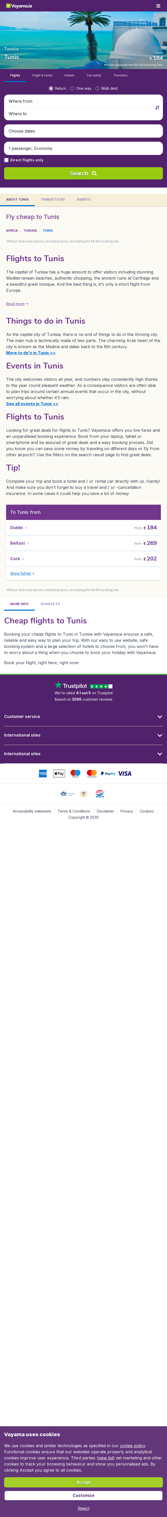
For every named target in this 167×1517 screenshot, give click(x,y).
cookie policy (132, 1445)
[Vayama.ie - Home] (24, 5)
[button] (80, 43)
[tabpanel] (83, 382)
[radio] (57, 31)
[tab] (15, 17)
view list (105, 1457)
